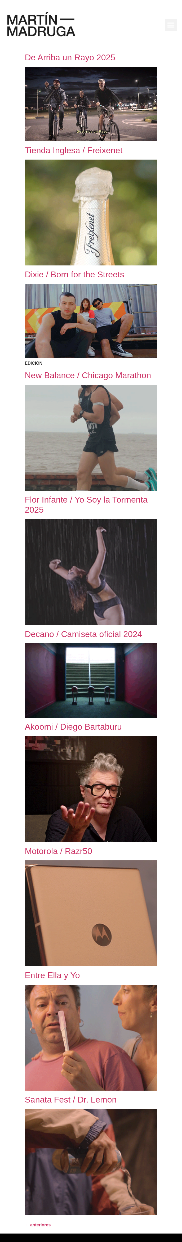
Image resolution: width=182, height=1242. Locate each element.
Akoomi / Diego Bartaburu (73, 726)
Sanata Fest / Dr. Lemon (71, 1099)
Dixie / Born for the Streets (74, 274)
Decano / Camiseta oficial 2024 (83, 634)
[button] (171, 25)
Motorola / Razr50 (58, 851)
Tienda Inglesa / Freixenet (74, 150)
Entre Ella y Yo (52, 975)
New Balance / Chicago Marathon (88, 375)
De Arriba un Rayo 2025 (70, 57)
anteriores (38, 1225)
